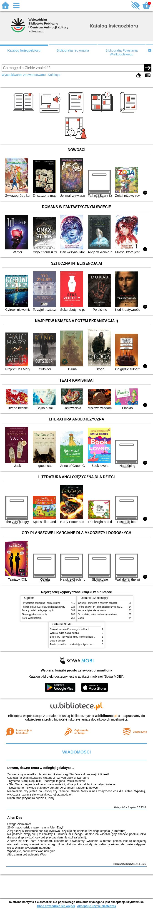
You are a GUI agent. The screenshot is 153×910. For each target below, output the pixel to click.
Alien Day (14, 817)
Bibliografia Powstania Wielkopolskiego (121, 52)
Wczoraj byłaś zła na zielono (92, 610)
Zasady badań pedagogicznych (38, 610)
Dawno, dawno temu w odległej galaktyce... (40, 768)
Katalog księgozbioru (24, 50)
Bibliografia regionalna (73, 50)
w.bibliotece (106, 716)
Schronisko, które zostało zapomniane (97, 614)
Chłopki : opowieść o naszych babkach (98, 603)
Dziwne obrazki (57, 640)
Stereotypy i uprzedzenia (34, 614)
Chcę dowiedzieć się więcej (56, 906)
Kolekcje (54, 75)
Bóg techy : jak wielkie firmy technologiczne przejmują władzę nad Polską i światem (92, 637)
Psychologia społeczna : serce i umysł (41, 603)
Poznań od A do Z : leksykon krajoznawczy (43, 607)
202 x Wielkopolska (32, 618)
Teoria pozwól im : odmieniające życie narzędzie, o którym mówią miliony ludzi (89, 644)
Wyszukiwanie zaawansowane (24, 75)
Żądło (81, 618)
